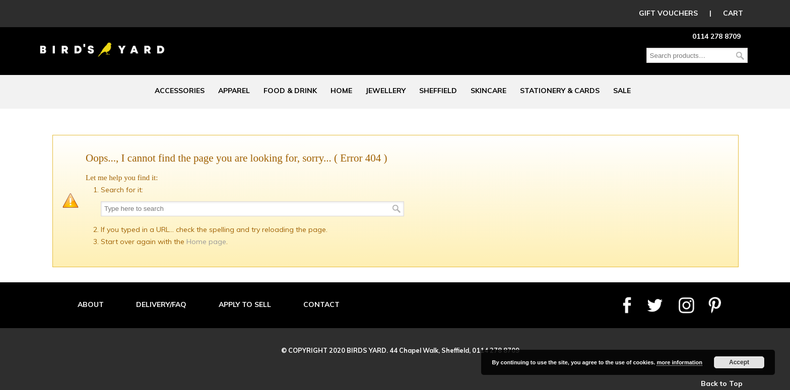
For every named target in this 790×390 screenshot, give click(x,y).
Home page (206, 241)
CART (733, 13)
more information (679, 362)
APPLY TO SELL (245, 304)
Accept (739, 362)
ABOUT (91, 304)
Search (740, 55)
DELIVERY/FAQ (161, 304)
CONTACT (321, 304)
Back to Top (722, 383)
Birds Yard (102, 42)
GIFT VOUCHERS (668, 13)
